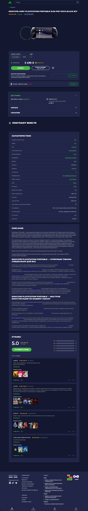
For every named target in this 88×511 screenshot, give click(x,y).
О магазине (25, 478)
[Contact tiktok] (13, 483)
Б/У (75, 215)
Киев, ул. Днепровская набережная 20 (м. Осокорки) (53, 488)
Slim (75, 162)
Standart (74, 169)
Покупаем (24, 498)
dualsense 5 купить (18, 320)
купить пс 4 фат (63, 265)
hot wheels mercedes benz (34, 304)
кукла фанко (47, 314)
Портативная (72, 151)
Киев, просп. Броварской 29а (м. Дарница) (54, 491)
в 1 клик (72, 75)
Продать (73, 84)
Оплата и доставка (27, 482)
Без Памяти (73, 180)
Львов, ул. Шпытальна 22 (52, 500)
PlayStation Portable (70, 158)
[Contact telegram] (16, 483)
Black (74, 183)
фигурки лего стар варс (35, 309)
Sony (75, 154)
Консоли (12, 7)
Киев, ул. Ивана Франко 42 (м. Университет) (53, 481)
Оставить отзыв (22, 350)
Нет (75, 140)
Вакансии (24, 480)
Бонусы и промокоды (28, 484)
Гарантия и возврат (27, 486)
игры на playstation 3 (59, 283)
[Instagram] (10, 483)
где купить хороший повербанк (32, 270)
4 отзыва (19, 14)
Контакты (24, 488)
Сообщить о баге (26, 502)
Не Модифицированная (69, 176)
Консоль (74, 147)
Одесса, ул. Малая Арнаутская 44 (54, 504)
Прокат (24, 500)
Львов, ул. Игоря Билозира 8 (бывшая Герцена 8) (53, 497)
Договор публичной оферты (30, 490)
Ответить (16, 380)
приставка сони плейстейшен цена (57, 326)
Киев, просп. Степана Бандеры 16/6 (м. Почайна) (53, 484)
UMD (75, 187)
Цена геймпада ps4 (18, 275)
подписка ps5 (36, 289)
